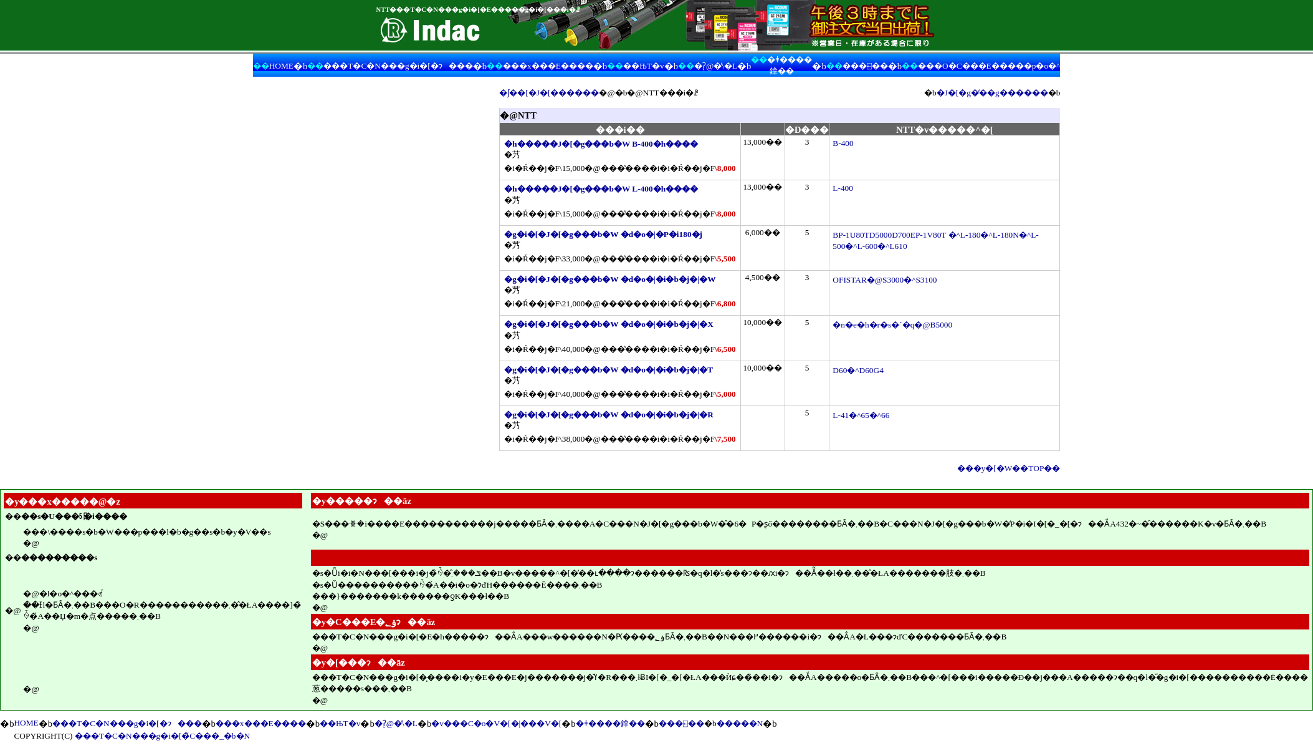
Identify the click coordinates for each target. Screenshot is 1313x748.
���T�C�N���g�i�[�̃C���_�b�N (162, 736)
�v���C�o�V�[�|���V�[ (496, 723)
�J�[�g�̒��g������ (992, 92)
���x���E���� (548, 65)
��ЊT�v (643, 65)
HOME (281, 65)
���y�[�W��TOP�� (1009, 468)
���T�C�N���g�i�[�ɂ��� (397, 65)
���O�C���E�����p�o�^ (989, 65)
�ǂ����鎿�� (610, 723)
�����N (740, 723)
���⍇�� (865, 65)
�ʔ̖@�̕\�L (715, 65)
